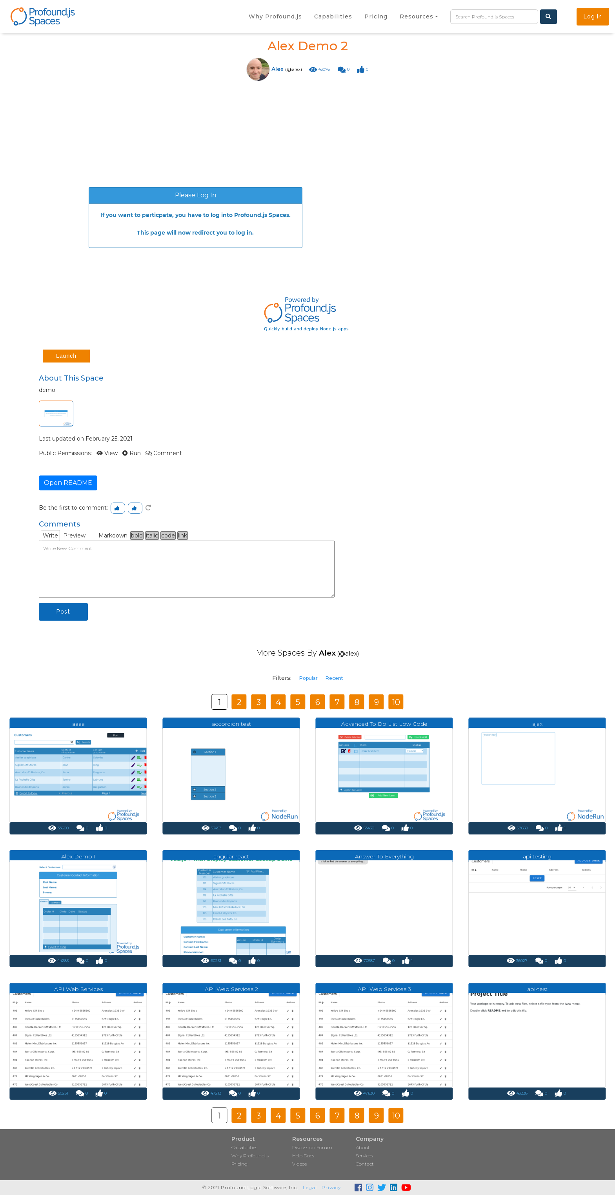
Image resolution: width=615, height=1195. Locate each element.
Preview (74, 535)
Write (50, 535)
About (363, 1147)
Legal (310, 1187)
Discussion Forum (312, 1147)
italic (152, 535)
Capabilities (244, 1147)
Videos (299, 1164)
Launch (66, 356)
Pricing (239, 1164)
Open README (68, 482)
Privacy (331, 1187)
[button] (419, 16)
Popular (308, 678)
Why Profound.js (250, 1156)
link (182, 535)
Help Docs (303, 1156)
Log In (593, 16)
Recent (334, 678)
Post (63, 611)
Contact (365, 1164)
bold (137, 535)
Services (364, 1156)
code (168, 535)
